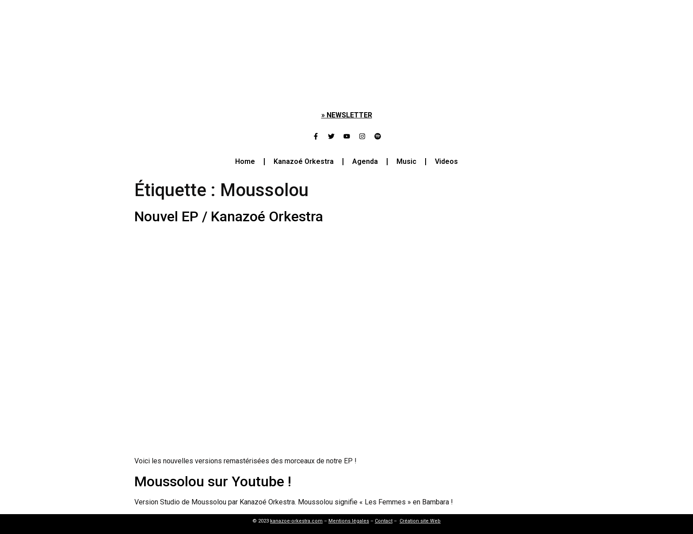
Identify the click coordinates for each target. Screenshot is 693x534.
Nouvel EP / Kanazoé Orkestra (228, 216)
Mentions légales (348, 521)
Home (245, 161)
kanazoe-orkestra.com (296, 521)
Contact (383, 521)
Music (406, 161)
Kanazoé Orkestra (304, 161)
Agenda (365, 161)
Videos (446, 161)
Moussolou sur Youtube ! (212, 481)
